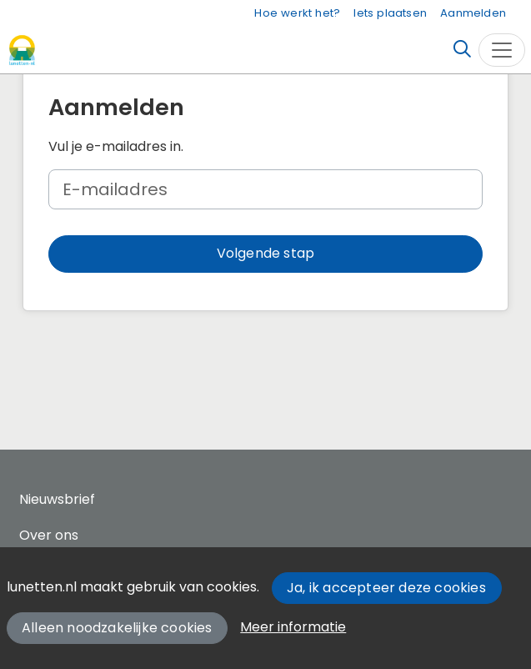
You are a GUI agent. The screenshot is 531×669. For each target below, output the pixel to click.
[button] (265, 254)
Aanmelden (473, 13)
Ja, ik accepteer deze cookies (386, 587)
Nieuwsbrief (57, 499)
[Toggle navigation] (501, 50)
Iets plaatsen (390, 13)
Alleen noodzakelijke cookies (117, 627)
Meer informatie (293, 626)
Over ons (48, 535)
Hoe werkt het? (297, 13)
